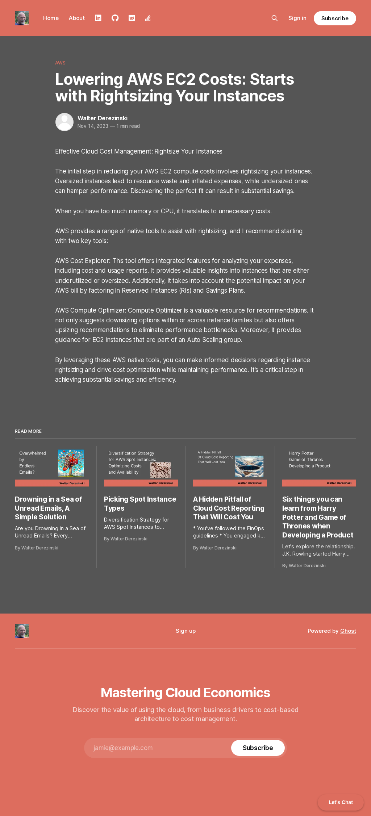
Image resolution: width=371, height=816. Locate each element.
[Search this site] (274, 18)
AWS (60, 63)
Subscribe (335, 18)
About (77, 17)
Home (51, 17)
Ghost (348, 630)
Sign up (186, 630)
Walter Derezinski (102, 118)
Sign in (297, 17)
